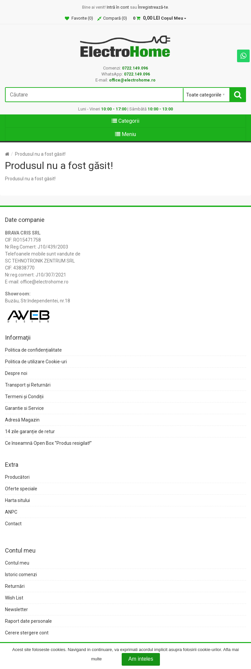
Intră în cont (118, 7)
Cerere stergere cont (27, 632)
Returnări (15, 586)
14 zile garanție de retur (30, 431)
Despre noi (16, 373)
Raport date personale (28, 621)
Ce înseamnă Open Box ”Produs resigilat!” (48, 443)
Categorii (125, 121)
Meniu (125, 134)
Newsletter (16, 609)
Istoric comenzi (21, 574)
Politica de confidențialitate (33, 350)
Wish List (14, 597)
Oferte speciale (21, 488)
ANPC (11, 512)
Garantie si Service (24, 408)
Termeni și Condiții (24, 396)
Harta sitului (17, 500)
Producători (17, 477)
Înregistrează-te (153, 7)
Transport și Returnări (28, 385)
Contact (13, 523)
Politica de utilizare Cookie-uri (36, 361)
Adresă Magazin (22, 419)
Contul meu (17, 563)
